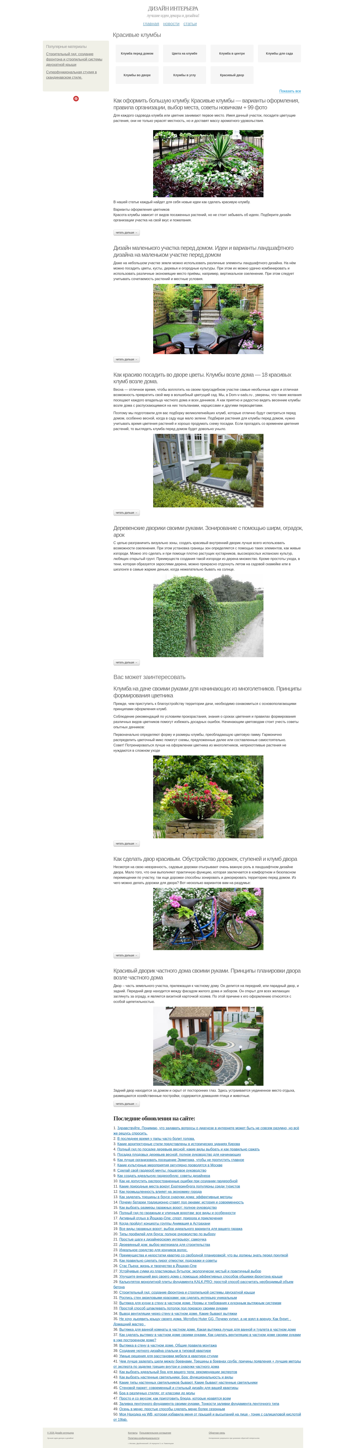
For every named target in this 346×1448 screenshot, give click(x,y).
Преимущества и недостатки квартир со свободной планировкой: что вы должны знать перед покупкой (203, 1255)
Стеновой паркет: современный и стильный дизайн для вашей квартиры (178, 1388)
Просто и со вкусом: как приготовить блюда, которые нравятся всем (175, 1398)
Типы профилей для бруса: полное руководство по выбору (167, 1234)
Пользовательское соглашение (155, 1433)
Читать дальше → (126, 232)
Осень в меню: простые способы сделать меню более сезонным (172, 1409)
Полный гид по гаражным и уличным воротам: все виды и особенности (177, 1213)
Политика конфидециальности (143, 1438)
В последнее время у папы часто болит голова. (156, 1139)
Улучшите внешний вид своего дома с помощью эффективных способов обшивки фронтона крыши (201, 1276)
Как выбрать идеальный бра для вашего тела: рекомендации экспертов (178, 1372)
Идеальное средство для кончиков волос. (153, 1250)
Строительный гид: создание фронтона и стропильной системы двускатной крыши (74, 59)
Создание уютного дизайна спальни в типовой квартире (165, 1351)
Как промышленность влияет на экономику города (160, 1192)
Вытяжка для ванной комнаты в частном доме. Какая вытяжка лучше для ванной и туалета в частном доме (207, 1329)
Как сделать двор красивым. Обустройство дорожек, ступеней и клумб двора (205, 859)
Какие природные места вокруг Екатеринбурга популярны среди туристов (179, 1186)
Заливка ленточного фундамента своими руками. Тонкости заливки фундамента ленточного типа (199, 1404)
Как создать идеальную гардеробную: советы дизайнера (163, 1176)
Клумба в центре (232, 53)
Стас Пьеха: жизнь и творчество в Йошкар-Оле (158, 1266)
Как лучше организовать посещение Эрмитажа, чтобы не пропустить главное (180, 1160)
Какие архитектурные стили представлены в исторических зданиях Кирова (178, 1144)
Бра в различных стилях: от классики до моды (157, 1393)
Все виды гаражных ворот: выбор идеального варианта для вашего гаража (181, 1229)
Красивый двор (232, 75)
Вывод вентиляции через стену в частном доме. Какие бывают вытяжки (178, 1313)
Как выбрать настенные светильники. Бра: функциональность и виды (176, 1377)
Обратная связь (217, 1433)
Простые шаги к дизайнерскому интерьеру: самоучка (162, 1239)
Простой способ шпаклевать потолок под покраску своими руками (173, 1308)
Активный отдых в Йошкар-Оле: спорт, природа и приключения (171, 1218)
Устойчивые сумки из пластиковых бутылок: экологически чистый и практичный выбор (190, 1271)
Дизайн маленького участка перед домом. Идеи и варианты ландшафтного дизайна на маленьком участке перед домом (203, 251)
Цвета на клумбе (184, 53)
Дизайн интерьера (173, 8)
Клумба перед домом (137, 53)
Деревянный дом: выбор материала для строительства (164, 1245)
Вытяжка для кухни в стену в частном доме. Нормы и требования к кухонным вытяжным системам (200, 1303)
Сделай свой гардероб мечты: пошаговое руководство (161, 1170)
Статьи (190, 23)
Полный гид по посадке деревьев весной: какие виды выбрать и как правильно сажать (188, 1149)
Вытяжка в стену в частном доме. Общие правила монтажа (168, 1345)
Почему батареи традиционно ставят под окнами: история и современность (181, 1202)
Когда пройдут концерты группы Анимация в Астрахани (164, 1223)
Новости (171, 23)
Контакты (132, 1433)
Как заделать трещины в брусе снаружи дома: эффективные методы (175, 1197)
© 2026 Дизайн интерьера (60, 1433)
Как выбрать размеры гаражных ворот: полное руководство (168, 1207)
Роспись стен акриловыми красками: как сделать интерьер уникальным (178, 1298)
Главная (151, 23)
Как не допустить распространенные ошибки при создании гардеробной (178, 1181)
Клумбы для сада (279, 53)
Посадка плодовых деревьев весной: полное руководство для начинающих (179, 1154)
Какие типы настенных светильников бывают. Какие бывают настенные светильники (188, 1382)
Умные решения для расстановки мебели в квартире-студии (168, 1356)
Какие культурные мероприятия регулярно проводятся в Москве (169, 1165)
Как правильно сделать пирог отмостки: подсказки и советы (168, 1260)
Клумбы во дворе (137, 75)
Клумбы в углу (184, 75)
